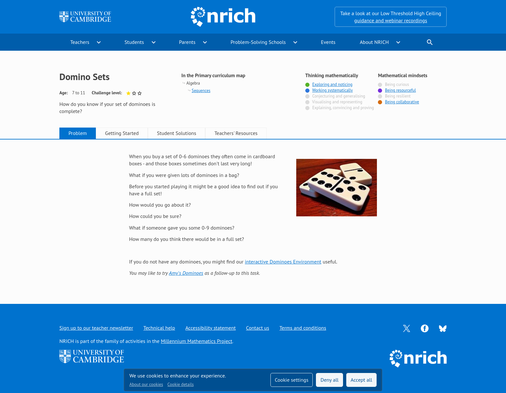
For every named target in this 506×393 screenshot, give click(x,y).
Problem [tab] (77, 133)
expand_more (99, 42)
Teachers (79, 42)
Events (328, 42)
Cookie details (180, 384)
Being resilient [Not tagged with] (397, 96)
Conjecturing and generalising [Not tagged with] (338, 96)
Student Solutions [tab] (176, 133)
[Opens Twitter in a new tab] (406, 328)
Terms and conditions (302, 328)
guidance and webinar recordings (390, 20)
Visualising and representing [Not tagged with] (337, 102)
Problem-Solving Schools (258, 42)
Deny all (329, 380)
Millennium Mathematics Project (196, 341)
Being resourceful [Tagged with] (400, 90)
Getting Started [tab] (121, 133)
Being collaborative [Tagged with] (402, 102)
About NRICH (374, 42)
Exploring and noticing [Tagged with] (332, 84)
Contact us (257, 328)
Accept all (361, 380)
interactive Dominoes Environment (283, 261)
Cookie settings (291, 380)
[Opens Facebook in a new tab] (425, 328)
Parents (187, 42)
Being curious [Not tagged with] (397, 84)
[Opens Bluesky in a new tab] (443, 328)
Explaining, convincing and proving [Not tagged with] (343, 107)
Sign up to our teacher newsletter (96, 328)
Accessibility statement (210, 328)
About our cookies (146, 384)
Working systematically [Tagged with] (332, 90)
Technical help (159, 328)
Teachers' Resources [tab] (236, 133)
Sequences (201, 90)
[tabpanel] (253, 215)
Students (134, 42)
